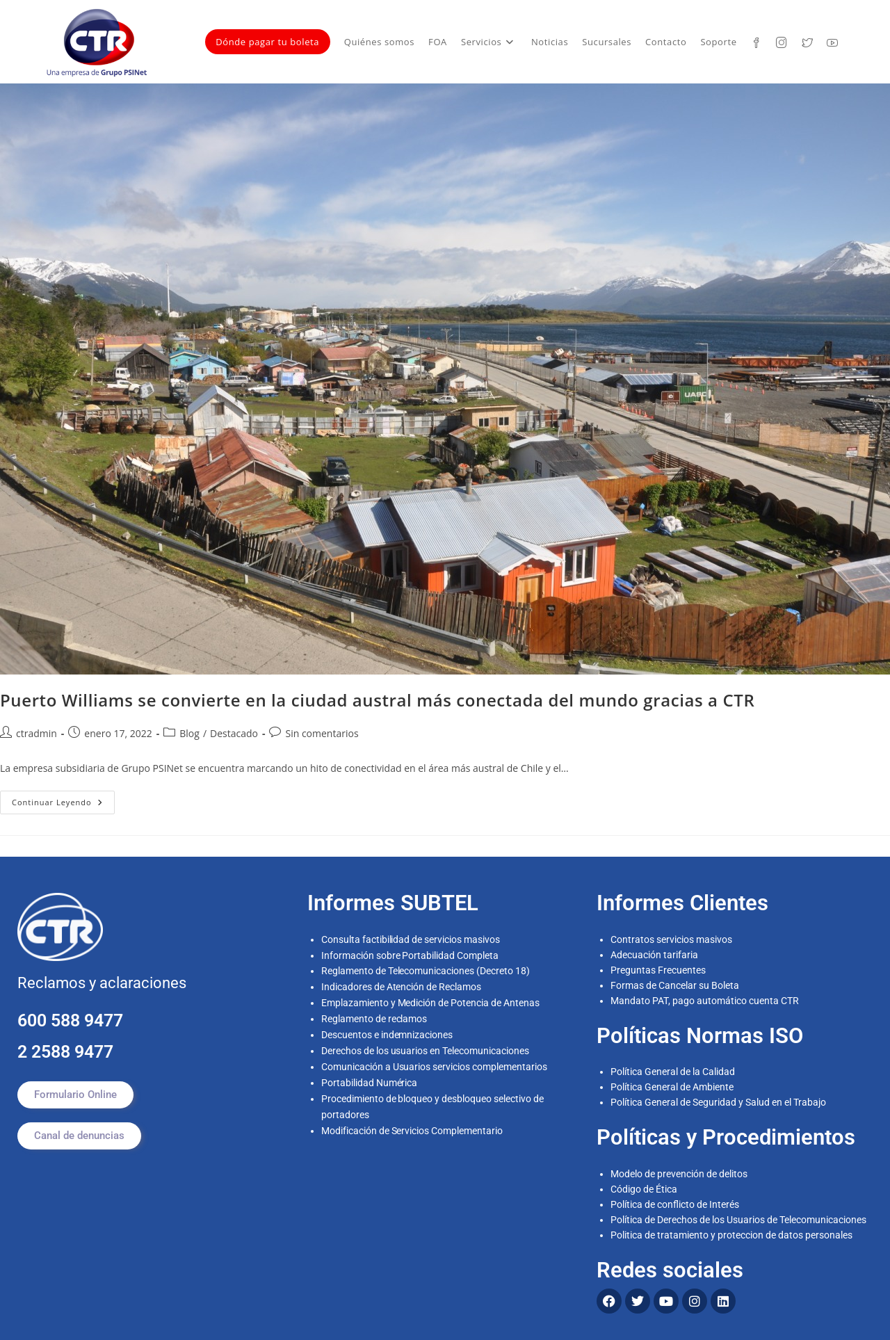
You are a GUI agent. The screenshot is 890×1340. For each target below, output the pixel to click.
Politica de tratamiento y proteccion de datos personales (731, 1235)
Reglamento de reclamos (374, 1016)
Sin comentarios (321, 733)
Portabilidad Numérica (369, 1077)
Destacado (234, 733)
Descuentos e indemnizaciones (387, 1031)
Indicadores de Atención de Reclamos (401, 985)
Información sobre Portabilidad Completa (410, 954)
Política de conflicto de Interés (674, 1204)
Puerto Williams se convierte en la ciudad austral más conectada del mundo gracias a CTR (377, 699)
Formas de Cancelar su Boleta (674, 985)
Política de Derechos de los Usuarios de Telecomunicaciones (738, 1219)
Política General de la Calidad (672, 1071)
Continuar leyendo (63, 799)
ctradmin (36, 733)
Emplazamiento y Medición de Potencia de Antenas (430, 1000)
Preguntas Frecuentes (658, 970)
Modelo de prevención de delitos (678, 1173)
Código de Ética (643, 1189)
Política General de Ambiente (672, 1086)
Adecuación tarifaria (654, 954)
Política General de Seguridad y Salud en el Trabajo (718, 1102)
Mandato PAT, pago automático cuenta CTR (705, 1000)
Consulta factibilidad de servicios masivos (411, 939)
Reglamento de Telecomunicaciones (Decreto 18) (426, 970)
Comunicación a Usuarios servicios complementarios (434, 1061)
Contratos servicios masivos (671, 939)
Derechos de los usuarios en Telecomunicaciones (426, 1046)
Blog (189, 733)
